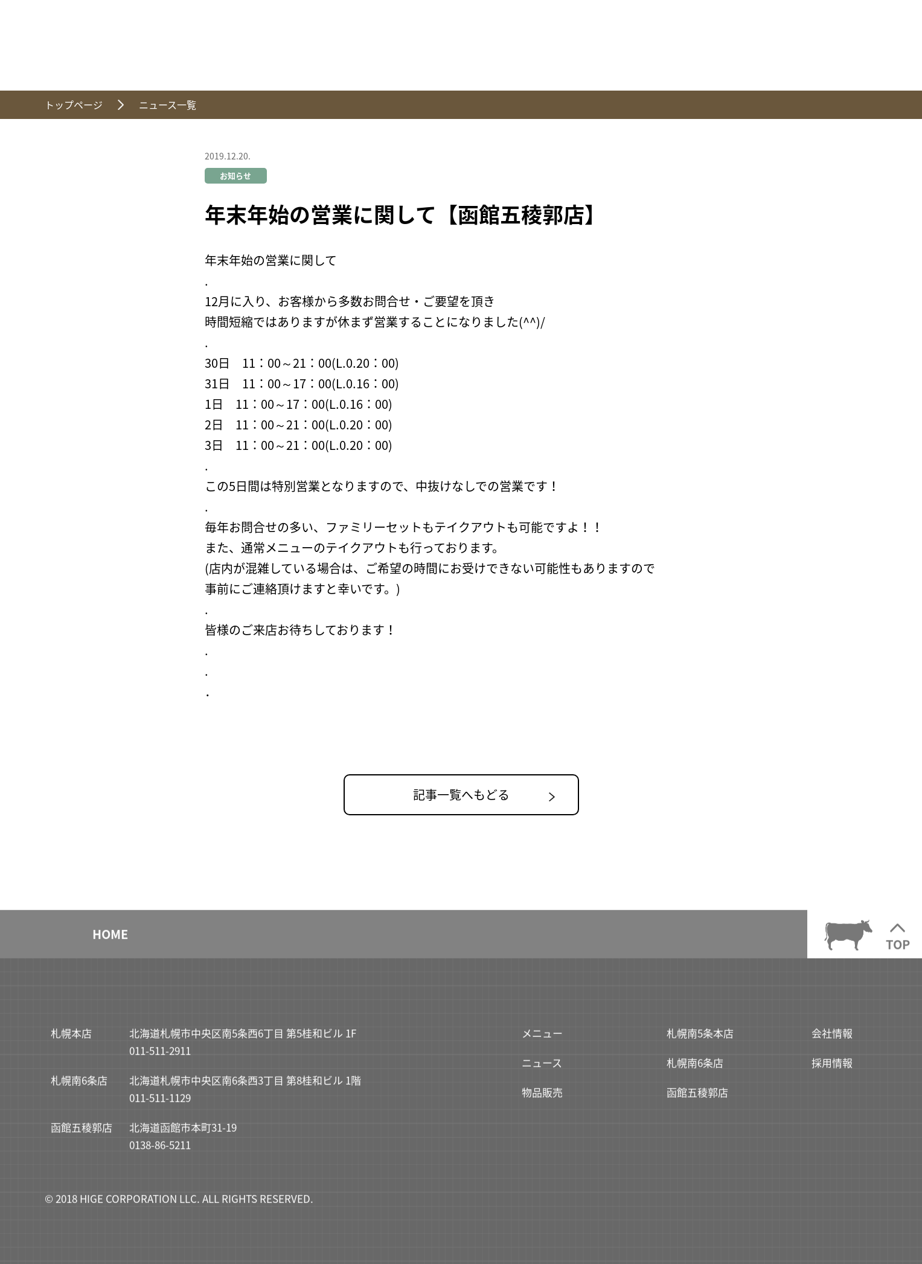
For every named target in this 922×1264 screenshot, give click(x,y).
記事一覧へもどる (461, 794)
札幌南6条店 (695, 1066)
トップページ (74, 104)
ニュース (542, 1066)
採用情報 (832, 1066)
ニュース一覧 (167, 104)
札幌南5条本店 (700, 1037)
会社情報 (832, 1037)
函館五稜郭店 (697, 1095)
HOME (110, 938)
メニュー (542, 1037)
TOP (898, 948)
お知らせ (235, 175)
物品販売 (542, 1095)
